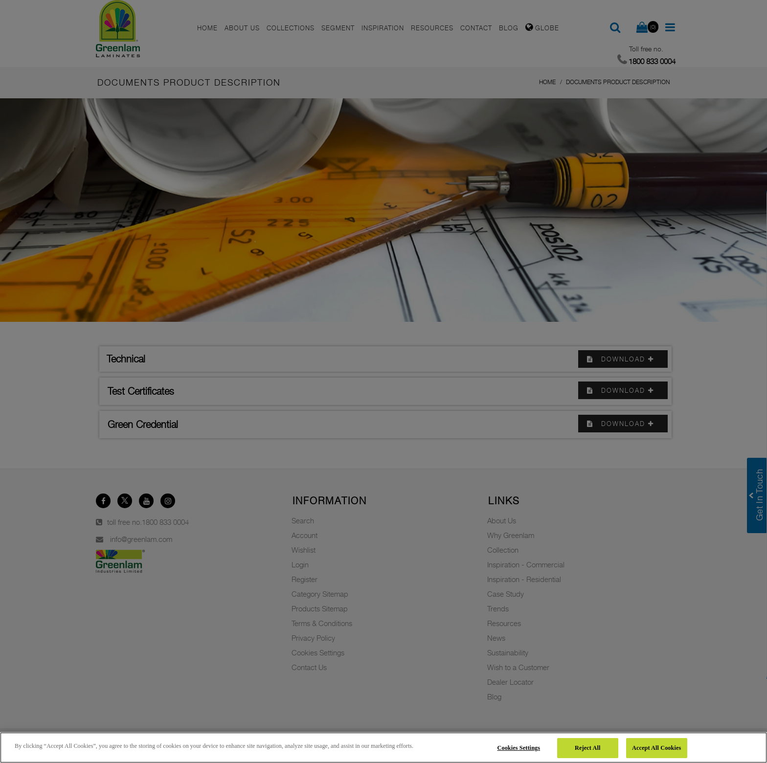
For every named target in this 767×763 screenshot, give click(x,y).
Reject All (587, 747)
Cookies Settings (519, 747)
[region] (383, 747)
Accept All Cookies (656, 747)
